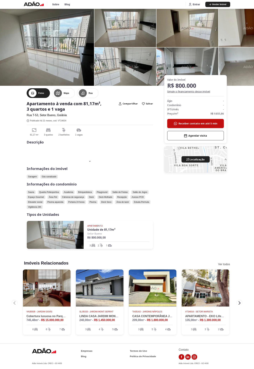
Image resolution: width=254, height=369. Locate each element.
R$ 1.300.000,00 (210, 320)
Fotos (41, 93)
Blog (67, 4)
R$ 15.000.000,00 (52, 320)
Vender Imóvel (217, 4)
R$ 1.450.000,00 (104, 320)
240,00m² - (97, 320)
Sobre (55, 4)
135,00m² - (203, 320)
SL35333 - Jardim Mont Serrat (96, 311)
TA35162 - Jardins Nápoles (147, 311)
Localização (195, 159)
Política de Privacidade (143, 356)
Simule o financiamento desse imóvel (188, 91)
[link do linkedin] (188, 357)
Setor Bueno (94, 233)
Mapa (66, 93)
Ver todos (224, 264)
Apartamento (95, 225)
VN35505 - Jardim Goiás (39, 311)
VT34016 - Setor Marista (199, 311)
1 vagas (79, 135)
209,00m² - (150, 320)
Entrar (194, 4)
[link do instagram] (194, 357)
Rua (91, 93)
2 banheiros (63, 135)
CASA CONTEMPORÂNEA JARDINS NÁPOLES (163, 316)
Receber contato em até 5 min (195, 123)
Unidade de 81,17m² (101, 230)
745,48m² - (45, 320)
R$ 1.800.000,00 (157, 320)
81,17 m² (34, 135)
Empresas (86, 351)
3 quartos (48, 135)
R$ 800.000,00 (96, 237)
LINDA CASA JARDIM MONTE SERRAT (105, 316)
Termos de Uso (138, 351)
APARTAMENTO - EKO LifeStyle (206, 316)
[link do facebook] (181, 357)
